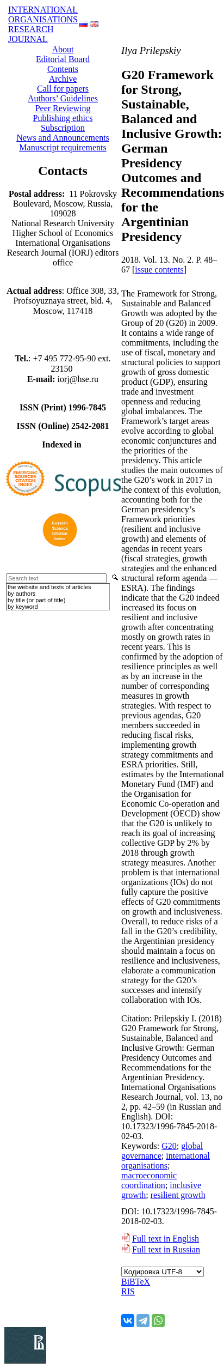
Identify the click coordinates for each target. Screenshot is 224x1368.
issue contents (159, 269)
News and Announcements (62, 137)
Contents (62, 69)
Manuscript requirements (62, 147)
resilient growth (178, 1195)
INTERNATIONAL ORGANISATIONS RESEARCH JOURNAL (43, 24)
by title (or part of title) (36, 600)
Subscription (63, 127)
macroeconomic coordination (149, 1180)
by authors (21, 593)
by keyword (23, 606)
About (63, 49)
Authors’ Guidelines (63, 98)
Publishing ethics (63, 118)
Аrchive (63, 78)
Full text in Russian (166, 1249)
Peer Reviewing (63, 108)
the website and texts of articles (49, 587)
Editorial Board (63, 59)
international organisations (165, 1160)
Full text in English (165, 1238)
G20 (169, 1146)
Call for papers (63, 88)
